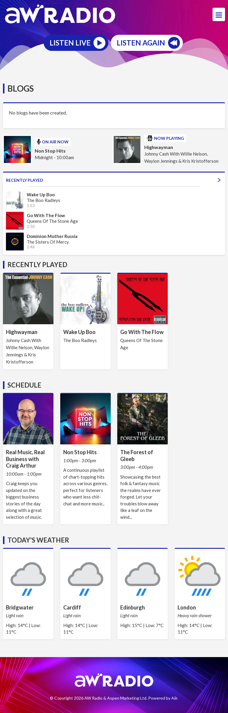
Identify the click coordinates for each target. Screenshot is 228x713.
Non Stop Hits (50, 150)
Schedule (24, 385)
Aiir (174, 698)
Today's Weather (38, 540)
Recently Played (113, 180)
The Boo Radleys (80, 340)
